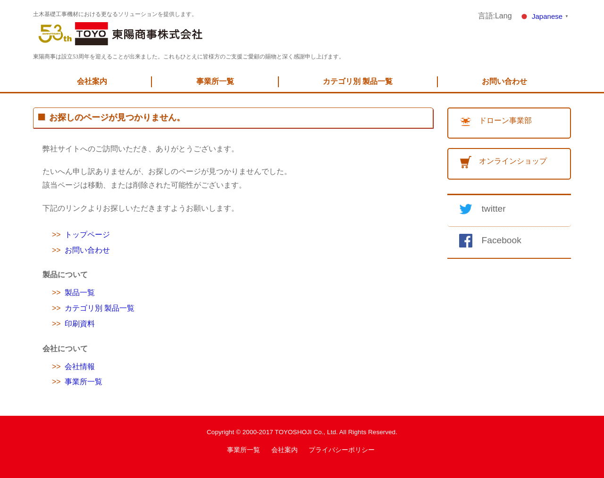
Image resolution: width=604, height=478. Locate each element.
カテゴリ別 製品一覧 (358, 81)
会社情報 (80, 367)
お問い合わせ (504, 81)
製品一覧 (80, 292)
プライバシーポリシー (342, 449)
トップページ (87, 235)
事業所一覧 (215, 81)
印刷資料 (80, 324)
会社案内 (92, 81)
